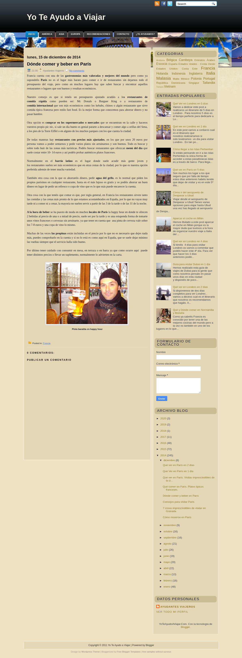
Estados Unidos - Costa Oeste (196, 64)
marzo (168, 574)
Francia (46, 343)
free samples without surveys (156, 651)
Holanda (162, 73)
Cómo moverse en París (177, 517)
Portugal (209, 78)
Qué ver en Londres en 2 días (190, 287)
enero (167, 586)
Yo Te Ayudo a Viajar (66, 17)
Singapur (194, 82)
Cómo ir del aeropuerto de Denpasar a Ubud (188, 194)
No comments (76, 70)
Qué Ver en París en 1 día (178, 471)
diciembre (170, 460)
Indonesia (178, 73)
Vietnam (170, 86)
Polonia (196, 78)
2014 (163, 455)
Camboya (186, 60)
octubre (168, 531)
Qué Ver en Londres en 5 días (190, 103)
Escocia (161, 64)
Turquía (159, 87)
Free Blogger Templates (129, 651)
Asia (61, 34)
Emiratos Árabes (204, 60)
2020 (163, 418)
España (172, 64)
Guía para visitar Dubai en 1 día (191, 264)
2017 (163, 436)
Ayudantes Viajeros (177, 606)
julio (166, 549)
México (185, 78)
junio (167, 556)
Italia (210, 73)
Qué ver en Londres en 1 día (190, 126)
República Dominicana (170, 82)
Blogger (185, 627)
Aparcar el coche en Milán (188, 218)
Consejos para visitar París (178, 501)
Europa (75, 34)
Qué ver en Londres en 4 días (190, 241)
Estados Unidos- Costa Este (176, 68)
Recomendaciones (98, 34)
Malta (176, 78)
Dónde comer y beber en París (59, 64)
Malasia (163, 78)
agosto (168, 543)
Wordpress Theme (90, 651)
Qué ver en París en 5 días (188, 169)
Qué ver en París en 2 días (178, 465)
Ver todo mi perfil (172, 611)
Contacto (123, 34)
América (47, 34)
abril (166, 568)
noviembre (170, 525)
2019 (163, 424)
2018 (163, 430)
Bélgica (171, 60)
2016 (163, 443)
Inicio (31, 34)
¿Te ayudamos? (145, 34)
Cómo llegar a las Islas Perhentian (193, 149)
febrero (168, 580)
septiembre (170, 537)
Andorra (160, 60)
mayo (167, 562)
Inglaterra (195, 73)
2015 (163, 449)
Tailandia (208, 82)
